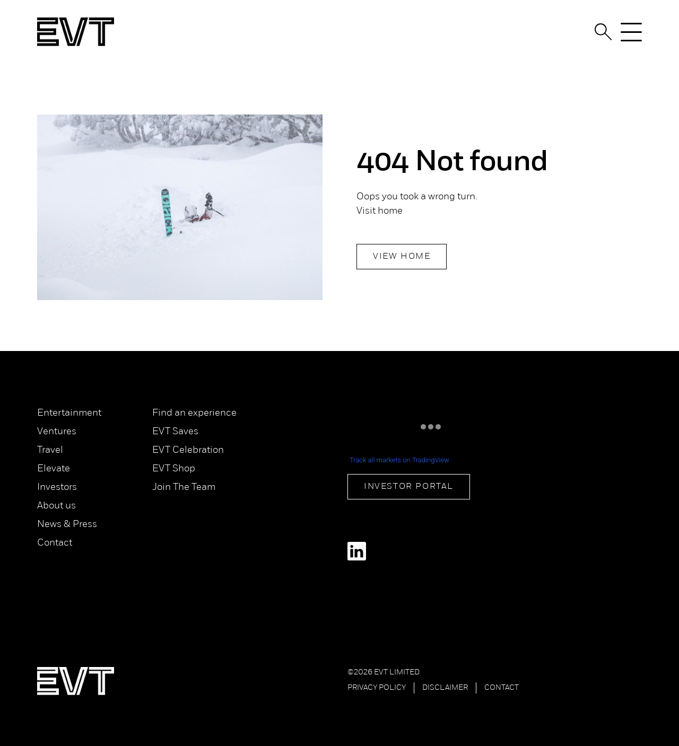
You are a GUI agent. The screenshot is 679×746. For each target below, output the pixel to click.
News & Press (67, 525)
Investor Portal (409, 486)
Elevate (53, 469)
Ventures (56, 432)
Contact (54, 543)
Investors (57, 487)
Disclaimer (445, 688)
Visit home (379, 211)
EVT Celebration (188, 450)
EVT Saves (175, 432)
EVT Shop (173, 469)
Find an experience (194, 413)
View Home (401, 256)
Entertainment (69, 413)
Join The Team (183, 487)
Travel (50, 450)
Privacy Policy (376, 688)
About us (56, 506)
